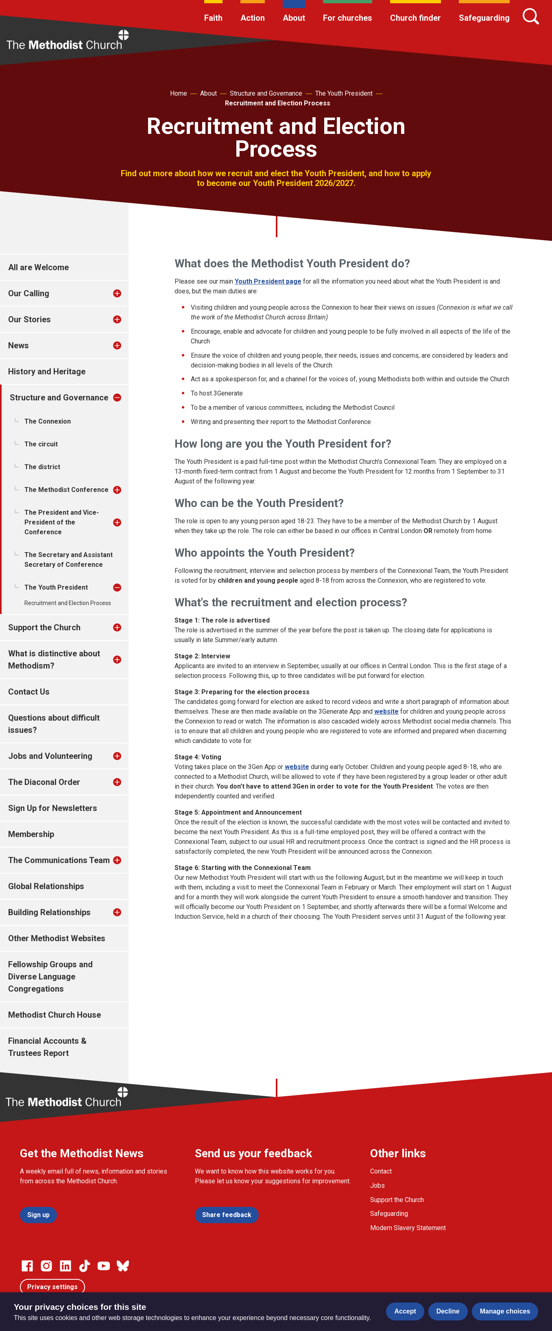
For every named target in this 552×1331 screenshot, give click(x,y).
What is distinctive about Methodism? (54, 660)
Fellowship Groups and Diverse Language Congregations (50, 976)
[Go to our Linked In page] (65, 1266)
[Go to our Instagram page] (46, 1266)
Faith (213, 18)
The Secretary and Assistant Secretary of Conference (68, 559)
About (294, 18)
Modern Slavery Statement (408, 1228)
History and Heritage (46, 371)
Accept (405, 1311)
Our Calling (28, 293)
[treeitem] (126, 293)
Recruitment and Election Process (277, 103)
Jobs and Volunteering (50, 756)
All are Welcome (38, 267)
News (18, 345)
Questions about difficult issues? (54, 724)
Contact (381, 1171)
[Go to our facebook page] (27, 1266)
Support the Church (44, 627)
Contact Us (29, 692)
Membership (31, 834)
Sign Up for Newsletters (52, 808)
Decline (448, 1311)
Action (252, 18)
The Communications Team (59, 860)
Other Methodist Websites (56, 938)
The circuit (41, 444)
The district (42, 467)
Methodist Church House (54, 1015)
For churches (347, 18)
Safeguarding (484, 18)
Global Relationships (46, 886)
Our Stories (29, 319)
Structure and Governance (266, 93)
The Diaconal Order (44, 782)
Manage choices (505, 1311)
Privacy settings (52, 1287)
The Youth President (344, 93)
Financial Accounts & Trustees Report (47, 1047)
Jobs (377, 1185)
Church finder (415, 18)
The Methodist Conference (66, 490)
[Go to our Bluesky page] (123, 1266)
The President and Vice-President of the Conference (61, 522)
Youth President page (268, 281)
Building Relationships (49, 912)
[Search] (531, 16)
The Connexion (47, 421)
